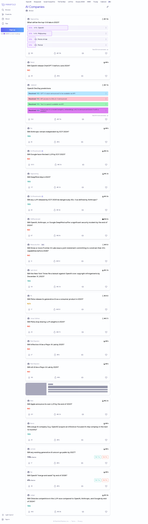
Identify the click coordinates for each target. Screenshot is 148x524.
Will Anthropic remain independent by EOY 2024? (48, 132)
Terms (73, 521)
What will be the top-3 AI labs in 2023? (43, 22)
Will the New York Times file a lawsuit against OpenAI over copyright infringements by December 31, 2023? (63, 275)
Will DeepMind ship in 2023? (39, 177)
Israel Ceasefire (49, 2)
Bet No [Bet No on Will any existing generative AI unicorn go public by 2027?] (105, 457)
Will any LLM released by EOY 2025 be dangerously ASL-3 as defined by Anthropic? (62, 200)
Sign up (12, 30)
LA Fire (70, 2)
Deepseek (37, 2)
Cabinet (103, 2)
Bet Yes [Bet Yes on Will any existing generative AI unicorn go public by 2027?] (97, 457)
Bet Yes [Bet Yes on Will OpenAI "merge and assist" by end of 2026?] (97, 480)
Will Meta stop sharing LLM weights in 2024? (46, 322)
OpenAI (28, 2)
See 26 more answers (100, 50)
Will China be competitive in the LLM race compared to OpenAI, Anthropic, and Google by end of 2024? (66, 500)
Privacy (80, 521)
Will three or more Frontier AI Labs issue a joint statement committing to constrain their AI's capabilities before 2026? (66, 249)
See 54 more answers (100, 116)
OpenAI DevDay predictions (39, 88)
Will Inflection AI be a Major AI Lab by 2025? (45, 344)
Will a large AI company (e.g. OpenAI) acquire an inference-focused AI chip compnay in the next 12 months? (67, 428)
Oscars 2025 (80, 2)
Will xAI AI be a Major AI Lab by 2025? (43, 367)
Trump (95, 2)
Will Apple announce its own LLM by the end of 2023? (49, 404)
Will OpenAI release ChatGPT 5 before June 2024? (48, 66)
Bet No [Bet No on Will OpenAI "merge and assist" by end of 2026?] (105, 480)
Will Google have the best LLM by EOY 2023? (46, 154)
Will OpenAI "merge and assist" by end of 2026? (47, 475)
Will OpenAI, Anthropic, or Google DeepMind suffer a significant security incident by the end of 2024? (67, 223)
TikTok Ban (62, 2)
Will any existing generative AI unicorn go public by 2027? (51, 452)
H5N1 (89, 2)
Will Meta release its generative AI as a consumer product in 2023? (55, 299)
